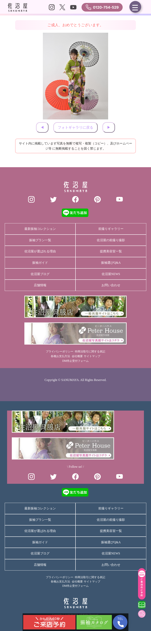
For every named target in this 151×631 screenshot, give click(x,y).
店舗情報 (40, 285)
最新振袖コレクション (40, 228)
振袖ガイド (40, 262)
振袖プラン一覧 (40, 240)
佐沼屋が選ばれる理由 (40, 251)
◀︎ (42, 127)
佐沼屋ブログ (40, 274)
